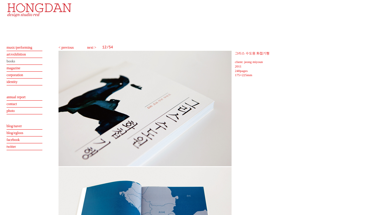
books (11, 61)
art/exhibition (16, 54)
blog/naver (14, 126)
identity (12, 82)
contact (12, 104)
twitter (11, 147)
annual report (16, 97)
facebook (13, 140)
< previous (66, 47)
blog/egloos (15, 133)
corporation (15, 75)
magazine (13, 68)
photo (11, 111)
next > (91, 47)
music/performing (19, 47)
